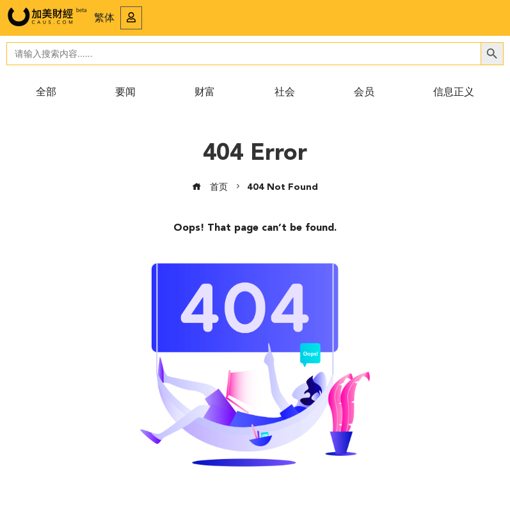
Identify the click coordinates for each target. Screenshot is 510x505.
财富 (205, 93)
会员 (364, 93)
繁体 (104, 18)
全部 (46, 93)
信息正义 (453, 93)
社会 (285, 93)
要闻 (125, 93)
